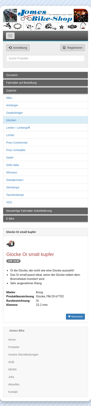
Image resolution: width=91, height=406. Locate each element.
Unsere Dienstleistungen (23, 354)
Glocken (11, 120)
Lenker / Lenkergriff (18, 127)
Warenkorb (75, 316)
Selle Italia (12, 165)
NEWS (12, 369)
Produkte (13, 347)
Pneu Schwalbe (15, 150)
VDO (9, 202)
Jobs (11, 377)
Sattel (9, 157)
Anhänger (12, 105)
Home (12, 339)
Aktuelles (14, 384)
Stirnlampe (12, 187)
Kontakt (13, 391)
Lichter (10, 135)
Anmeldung (18, 47)
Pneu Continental (16, 142)
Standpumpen (14, 179)
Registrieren (72, 47)
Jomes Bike (16, 330)
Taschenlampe (15, 194)
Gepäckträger (14, 112)
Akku (9, 97)
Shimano (11, 172)
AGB (11, 362)
